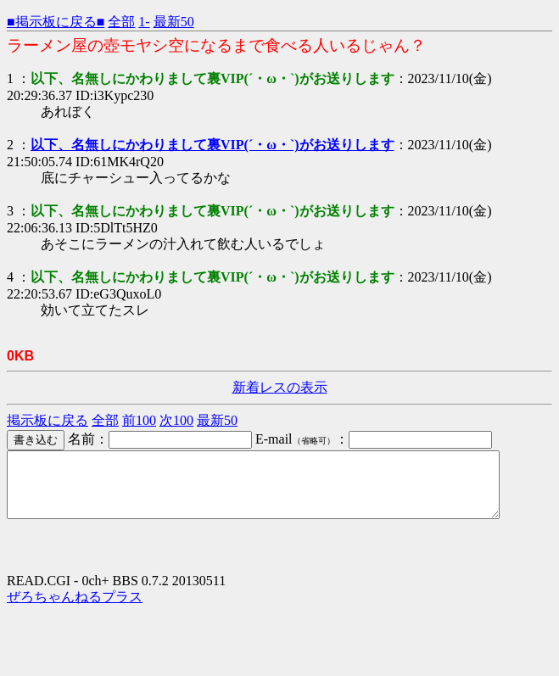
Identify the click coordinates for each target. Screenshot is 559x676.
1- (143, 21)
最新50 (174, 21)
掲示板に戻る (47, 420)
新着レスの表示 (279, 387)
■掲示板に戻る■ (55, 21)
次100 (176, 420)
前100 (139, 420)
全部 (121, 21)
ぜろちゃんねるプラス (75, 609)
